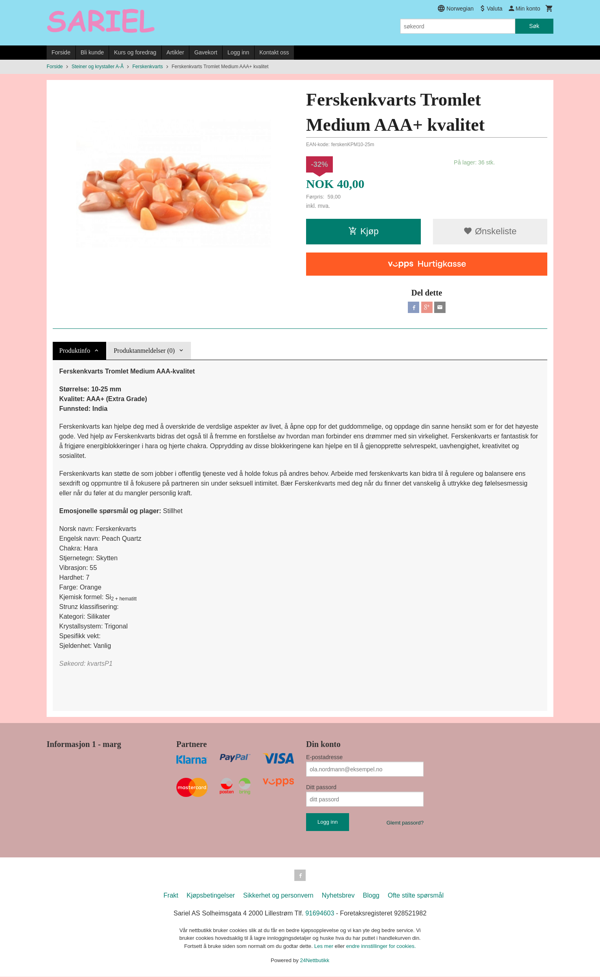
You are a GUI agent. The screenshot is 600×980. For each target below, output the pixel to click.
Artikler (175, 52)
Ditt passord (321, 789)
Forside (61, 52)
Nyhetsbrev (338, 898)
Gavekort (205, 52)
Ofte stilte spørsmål (416, 898)
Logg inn (238, 52)
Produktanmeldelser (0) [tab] (144, 352)
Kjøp (363, 231)
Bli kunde (92, 52)
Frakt (170, 898)
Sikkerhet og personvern (278, 898)
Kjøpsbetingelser (210, 898)
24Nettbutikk (314, 964)
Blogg (371, 898)
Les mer (324, 949)
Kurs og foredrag (135, 52)
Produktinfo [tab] (74, 352)
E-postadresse (324, 759)
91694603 (319, 916)
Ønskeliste (489, 231)
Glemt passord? (405, 824)
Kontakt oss (274, 52)
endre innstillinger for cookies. (381, 949)
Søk (534, 26)
